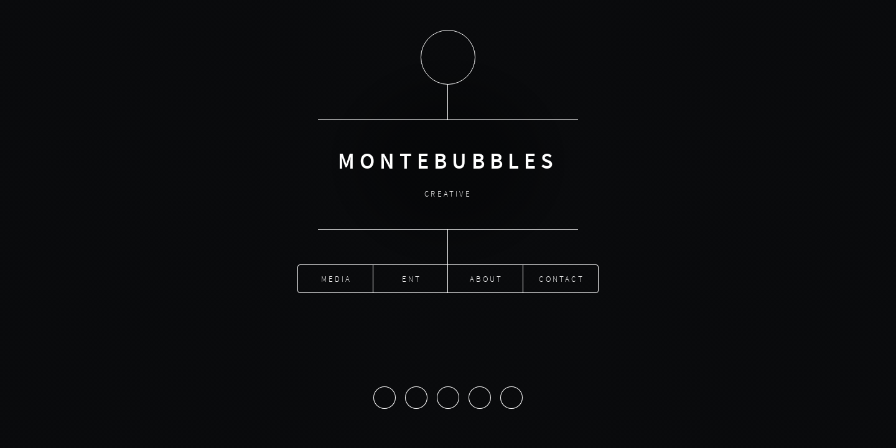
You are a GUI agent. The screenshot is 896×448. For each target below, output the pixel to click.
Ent (412, 277)
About (486, 277)
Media (336, 277)
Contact (561, 277)
